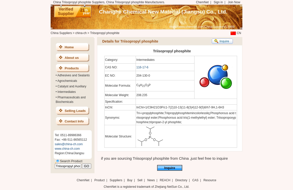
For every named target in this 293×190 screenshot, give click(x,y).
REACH (165, 180)
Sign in (218, 2)
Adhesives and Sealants (73, 75)
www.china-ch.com (67, 148)
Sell (139, 180)
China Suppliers (61, 33)
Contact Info (74, 121)
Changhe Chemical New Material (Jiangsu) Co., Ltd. (163, 12)
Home (69, 47)
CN (235, 33)
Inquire (169, 168)
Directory (181, 180)
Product (100, 180)
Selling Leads (75, 111)
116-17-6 (142, 67)
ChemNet (202, 2)
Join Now (234, 2)
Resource (210, 180)
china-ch (80, 33)
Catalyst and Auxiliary (72, 86)
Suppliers (116, 180)
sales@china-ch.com (69, 144)
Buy (129, 180)
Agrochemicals (67, 81)
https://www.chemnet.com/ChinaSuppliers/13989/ (202, 27)
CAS (195, 180)
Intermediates (67, 92)
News (151, 180)
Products (72, 68)
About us (72, 58)
